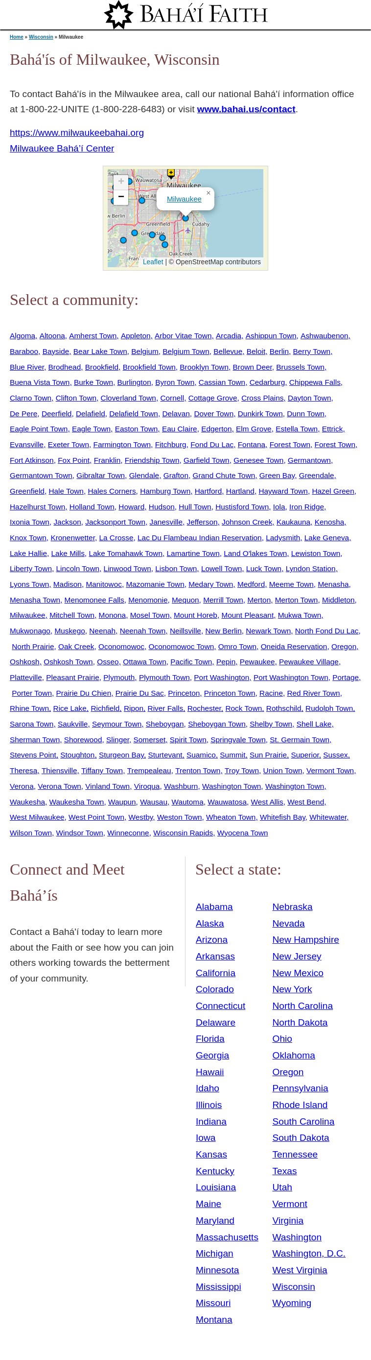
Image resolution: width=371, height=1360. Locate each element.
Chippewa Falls (315, 382)
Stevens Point (33, 755)
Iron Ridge (306, 507)
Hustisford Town (242, 507)
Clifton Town (76, 398)
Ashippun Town (271, 335)
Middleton (338, 600)
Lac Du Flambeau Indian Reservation (200, 537)
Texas (284, 1171)
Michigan (214, 1253)
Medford (251, 584)
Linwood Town (127, 568)
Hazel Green (333, 491)
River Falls (166, 708)
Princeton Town (229, 693)
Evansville (27, 444)
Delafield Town (133, 413)
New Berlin (223, 631)
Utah (282, 1187)
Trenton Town (197, 770)
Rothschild (283, 708)
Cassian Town (222, 382)
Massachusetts (227, 1237)
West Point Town (96, 817)
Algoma (22, 335)
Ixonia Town (29, 522)
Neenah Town (143, 631)
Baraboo (24, 351)
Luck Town (263, 568)
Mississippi (218, 1287)
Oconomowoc (121, 646)
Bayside (56, 351)
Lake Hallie (28, 553)
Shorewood (83, 739)
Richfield (105, 708)
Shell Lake (314, 724)
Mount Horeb (195, 615)
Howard (131, 507)
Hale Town (65, 491)
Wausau (153, 802)
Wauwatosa (227, 802)
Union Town (282, 770)
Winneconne (128, 833)
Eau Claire (179, 429)
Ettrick (332, 429)
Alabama (214, 907)
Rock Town (243, 708)
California (215, 973)
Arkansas (215, 956)
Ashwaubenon (324, 335)
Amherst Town (92, 335)
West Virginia (299, 1270)
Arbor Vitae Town (183, 335)
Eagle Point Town (39, 429)
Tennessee (295, 1154)
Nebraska (292, 907)
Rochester (204, 708)
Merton (259, 600)
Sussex (335, 755)
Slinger (117, 739)
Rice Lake (70, 708)
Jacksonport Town (115, 522)
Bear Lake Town (100, 351)
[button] (165, 244)
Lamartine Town (193, 553)
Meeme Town (291, 584)
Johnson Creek (247, 522)
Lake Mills (68, 553)
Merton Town (296, 600)
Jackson (67, 522)
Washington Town (231, 786)
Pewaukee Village (309, 661)
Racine (271, 693)
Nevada (288, 923)
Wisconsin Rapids (183, 833)
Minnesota (217, 1270)
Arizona (212, 939)
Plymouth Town (164, 677)
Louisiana (216, 1187)
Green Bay (277, 475)
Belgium (145, 351)
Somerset (150, 739)
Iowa (206, 1138)
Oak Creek (76, 646)
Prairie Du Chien (84, 693)
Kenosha (330, 522)
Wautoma (188, 802)
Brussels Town (300, 367)
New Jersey (296, 956)
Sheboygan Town (217, 724)
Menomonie (147, 600)
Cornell (172, 398)
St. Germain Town (299, 739)
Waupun (122, 802)
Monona (112, 615)
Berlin (279, 351)
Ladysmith (283, 537)
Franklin (107, 460)
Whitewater (328, 817)
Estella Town (297, 429)
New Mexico (298, 973)
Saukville (73, 724)
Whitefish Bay (282, 817)
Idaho (207, 1088)
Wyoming (291, 1303)
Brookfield (101, 367)
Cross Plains (262, 398)
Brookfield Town (149, 367)
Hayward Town (282, 491)
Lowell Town (221, 568)
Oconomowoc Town (181, 646)
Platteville (26, 677)
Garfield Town (207, 460)
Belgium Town (185, 351)
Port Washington (221, 677)
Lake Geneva (326, 537)
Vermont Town (330, 770)
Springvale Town (237, 739)
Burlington (134, 382)
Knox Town (28, 537)
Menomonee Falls (94, 600)
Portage (345, 677)
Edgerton (216, 429)
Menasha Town (35, 600)
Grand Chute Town (224, 475)
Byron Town (174, 382)
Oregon (343, 646)
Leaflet (152, 262)
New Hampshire (305, 939)
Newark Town (268, 631)
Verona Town (59, 786)
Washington (297, 1237)
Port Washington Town (291, 677)
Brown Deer (252, 367)
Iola (279, 507)
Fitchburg (170, 444)
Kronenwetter (72, 537)
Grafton (175, 475)
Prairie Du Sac (140, 693)
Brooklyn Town (204, 367)
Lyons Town (29, 584)
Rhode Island (299, 1105)
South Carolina (303, 1121)
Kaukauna (293, 522)
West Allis (267, 802)
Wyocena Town (242, 833)
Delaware (215, 1022)
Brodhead (64, 367)
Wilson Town (31, 833)
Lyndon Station (311, 568)
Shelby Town (271, 724)
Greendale (316, 475)
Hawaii (210, 1072)
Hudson (162, 507)
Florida (210, 1038)
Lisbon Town (176, 568)
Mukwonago (30, 631)
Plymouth (119, 677)
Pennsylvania (300, 1088)
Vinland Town (107, 786)
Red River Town (313, 693)
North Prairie (33, 646)
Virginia (287, 1220)
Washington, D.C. (309, 1253)
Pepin (225, 661)
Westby (141, 817)
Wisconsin (41, 37)
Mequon (185, 600)
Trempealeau (149, 770)
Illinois (209, 1105)
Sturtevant (165, 755)
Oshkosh (25, 661)
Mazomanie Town (155, 584)
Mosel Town (150, 615)
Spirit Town (188, 739)
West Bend (305, 802)
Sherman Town (35, 739)
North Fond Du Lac (327, 631)
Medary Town (210, 584)
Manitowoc (103, 584)
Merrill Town (223, 600)
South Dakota (300, 1138)
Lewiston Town (315, 553)
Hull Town (195, 507)
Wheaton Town (230, 817)
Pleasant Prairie (72, 677)
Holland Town (92, 507)
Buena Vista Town (40, 382)
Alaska (210, 923)
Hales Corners (112, 491)
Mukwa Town (300, 615)
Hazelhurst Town (37, 507)
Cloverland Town (128, 398)
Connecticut (220, 1006)
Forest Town (290, 444)
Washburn (181, 786)
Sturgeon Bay (121, 755)
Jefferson (202, 522)
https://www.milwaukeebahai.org (77, 132)
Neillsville (185, 631)
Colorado (215, 989)
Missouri (213, 1303)
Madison (67, 584)
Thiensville (59, 770)
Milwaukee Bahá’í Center (62, 148)
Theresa (23, 770)
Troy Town (242, 770)
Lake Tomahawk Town (125, 553)
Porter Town (32, 693)
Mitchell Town (71, 615)
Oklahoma (293, 1055)
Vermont (289, 1204)
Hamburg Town (165, 491)
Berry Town (312, 351)
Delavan (175, 413)
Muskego (69, 631)
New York (292, 989)
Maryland (215, 1220)
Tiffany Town (102, 770)
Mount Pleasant (247, 615)
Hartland (240, 491)
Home (16, 37)
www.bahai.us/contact (246, 109)
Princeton (184, 693)
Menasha (333, 584)
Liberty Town (31, 568)
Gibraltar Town (100, 475)
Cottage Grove (212, 398)
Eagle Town (91, 429)
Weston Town (179, 817)
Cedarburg (267, 382)
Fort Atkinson (32, 460)
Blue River (27, 367)
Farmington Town (122, 444)
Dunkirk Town (260, 413)
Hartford (208, 491)
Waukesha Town (76, 802)
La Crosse (116, 537)
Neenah (102, 631)
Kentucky (215, 1171)
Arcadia (228, 335)
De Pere (23, 413)
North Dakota (299, 1022)
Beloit (256, 351)
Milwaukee (184, 199)
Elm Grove (254, 429)
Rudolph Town (329, 708)
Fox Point (74, 460)
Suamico (201, 755)
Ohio (282, 1038)
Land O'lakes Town (255, 553)
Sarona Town (31, 724)
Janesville (166, 522)
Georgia (212, 1055)
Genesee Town (258, 460)
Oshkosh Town (68, 661)
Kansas (211, 1154)
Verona (22, 786)
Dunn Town (306, 413)
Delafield (90, 413)
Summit (232, 755)
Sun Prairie (268, 755)
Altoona (52, 335)
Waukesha (27, 802)
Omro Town (237, 646)
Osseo (107, 661)
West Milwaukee (37, 817)
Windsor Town (79, 833)
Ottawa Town (144, 661)
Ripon (133, 708)
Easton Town (136, 429)
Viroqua (147, 786)
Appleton (136, 335)
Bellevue (227, 351)
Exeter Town (68, 444)
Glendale (144, 475)
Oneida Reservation (294, 646)
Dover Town (213, 413)
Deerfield (56, 413)
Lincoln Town (78, 568)
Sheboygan (165, 724)
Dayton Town (309, 398)
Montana (214, 1319)
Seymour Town (116, 724)
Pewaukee (257, 661)
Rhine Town (29, 708)
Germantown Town (41, 475)
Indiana (211, 1121)
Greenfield (27, 491)
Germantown (309, 460)
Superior (305, 755)
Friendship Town (152, 460)
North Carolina (302, 1006)
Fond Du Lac (211, 444)
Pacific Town (191, 661)
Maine (208, 1204)
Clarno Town (30, 398)
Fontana (251, 444)
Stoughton (77, 755)
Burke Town (93, 382)
